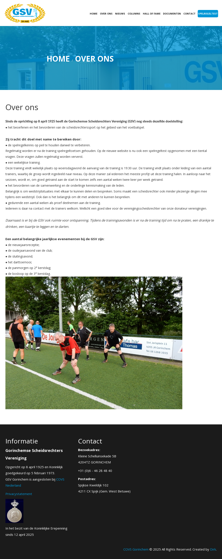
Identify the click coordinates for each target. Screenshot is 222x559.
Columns (134, 13)
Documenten (172, 13)
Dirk (213, 549)
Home (93, 13)
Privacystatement (18, 494)
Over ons (106, 13)
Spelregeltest (208, 13)
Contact (189, 13)
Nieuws (120, 13)
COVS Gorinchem (136, 549)
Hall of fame (151, 13)
